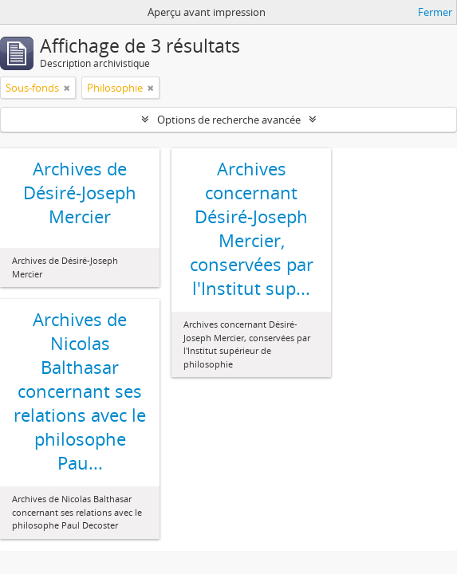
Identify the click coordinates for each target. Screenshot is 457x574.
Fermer (435, 12)
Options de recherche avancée (229, 119)
